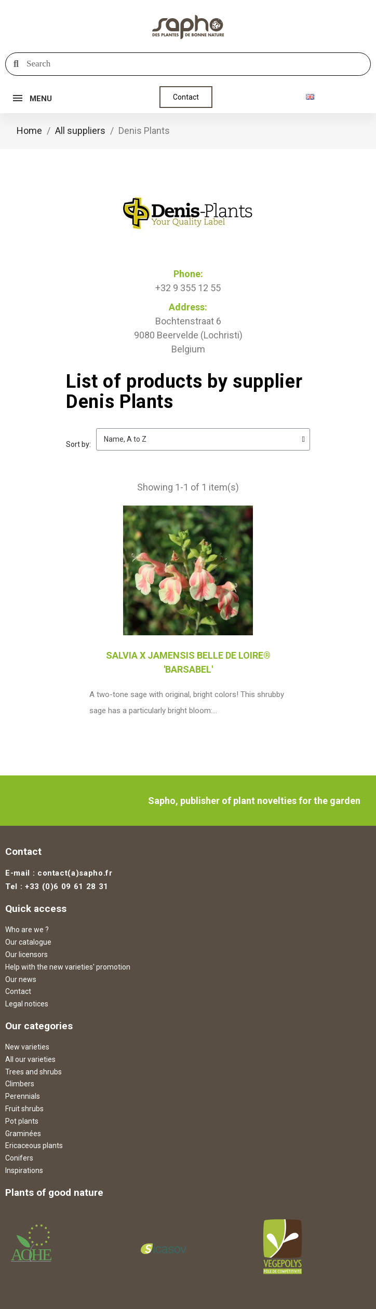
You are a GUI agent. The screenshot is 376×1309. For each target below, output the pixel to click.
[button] (185, 97)
